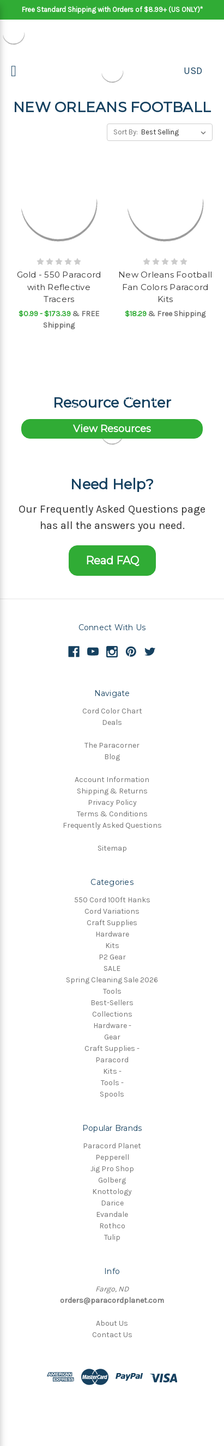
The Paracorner (112, 745)
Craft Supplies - (112, 1048)
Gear (112, 1037)
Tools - (112, 1082)
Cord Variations (112, 911)
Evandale (112, 1214)
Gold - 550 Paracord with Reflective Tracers (59, 286)
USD (193, 71)
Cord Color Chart (112, 711)
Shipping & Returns (112, 791)
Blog (112, 756)
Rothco (112, 1225)
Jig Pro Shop (112, 1168)
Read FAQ (112, 560)
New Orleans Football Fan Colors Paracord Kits (165, 286)
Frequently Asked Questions (112, 825)
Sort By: (125, 132)
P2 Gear (112, 957)
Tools (112, 991)
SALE (112, 968)
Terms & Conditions (112, 814)
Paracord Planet (112, 1145)
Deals (112, 722)
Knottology (112, 1191)
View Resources (112, 429)
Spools (112, 1094)
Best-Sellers (112, 1002)
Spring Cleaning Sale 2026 (112, 979)
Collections (112, 1014)
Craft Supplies (112, 922)
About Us (112, 1323)
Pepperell (112, 1157)
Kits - (112, 1071)
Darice (112, 1203)
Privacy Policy (112, 802)
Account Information (112, 779)
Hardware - (112, 1025)
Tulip (112, 1237)
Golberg (112, 1180)
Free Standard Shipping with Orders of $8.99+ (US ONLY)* (112, 9)
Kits (112, 945)
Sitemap (112, 848)
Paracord (112, 1059)
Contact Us (112, 1334)
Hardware (112, 934)
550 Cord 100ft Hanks (112, 899)
